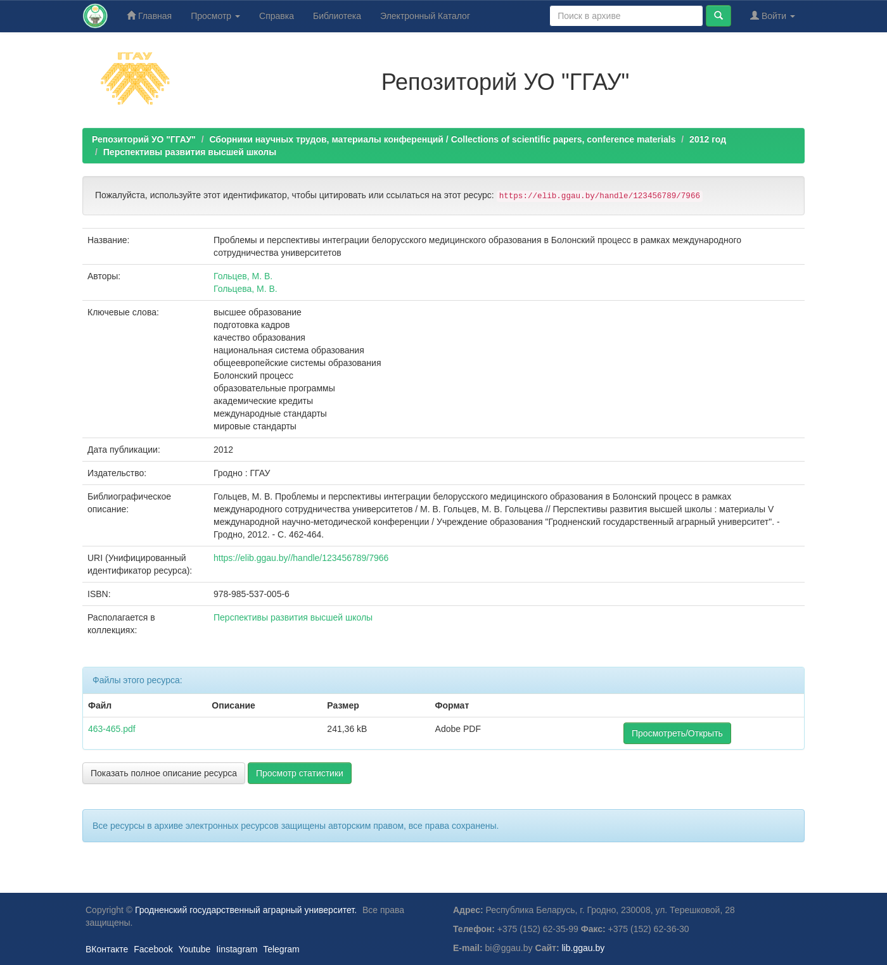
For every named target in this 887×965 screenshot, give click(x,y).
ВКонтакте (107, 949)
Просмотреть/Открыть (677, 733)
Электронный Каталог (425, 16)
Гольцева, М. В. (246, 289)
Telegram (281, 949)
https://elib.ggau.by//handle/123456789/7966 (301, 558)
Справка (276, 16)
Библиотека (337, 16)
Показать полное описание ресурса (164, 773)
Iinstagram (236, 949)
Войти (772, 15)
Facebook (153, 949)
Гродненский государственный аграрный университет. (246, 910)
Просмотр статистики (299, 773)
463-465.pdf (112, 729)
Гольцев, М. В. (243, 276)
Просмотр (215, 16)
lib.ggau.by (583, 948)
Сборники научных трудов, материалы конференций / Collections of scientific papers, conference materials (442, 139)
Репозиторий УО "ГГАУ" (144, 139)
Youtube (194, 949)
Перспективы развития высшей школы (189, 152)
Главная (149, 15)
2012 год (707, 139)
